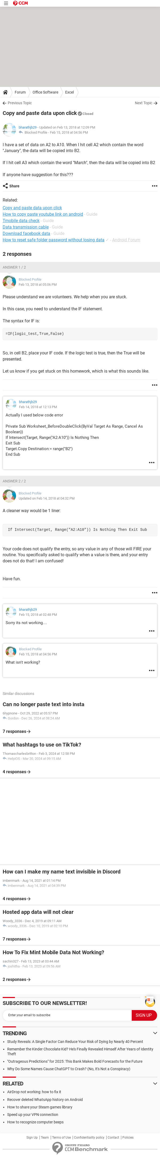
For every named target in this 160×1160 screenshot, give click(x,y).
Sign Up (32, 1137)
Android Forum (126, 239)
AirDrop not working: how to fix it (34, 1092)
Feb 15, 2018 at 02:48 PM (38, 615)
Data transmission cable (26, 227)
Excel (69, 92)
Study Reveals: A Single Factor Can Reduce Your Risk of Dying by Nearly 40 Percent (75, 1041)
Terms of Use (61, 1137)
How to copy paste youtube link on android (43, 214)
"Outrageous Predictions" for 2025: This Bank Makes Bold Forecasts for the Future (74, 1061)
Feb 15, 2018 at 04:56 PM (69, 132)
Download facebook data (26, 233)
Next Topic (143, 103)
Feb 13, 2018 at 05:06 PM (38, 285)
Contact (113, 1137)
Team (45, 1137)
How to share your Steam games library (39, 1107)
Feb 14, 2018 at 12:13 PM (38, 407)
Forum (20, 92)
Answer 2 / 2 (14, 481)
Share (14, 186)
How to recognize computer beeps (35, 1122)
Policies (128, 1137)
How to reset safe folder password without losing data (53, 239)
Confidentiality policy (89, 1137)
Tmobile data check (21, 220)
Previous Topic (20, 103)
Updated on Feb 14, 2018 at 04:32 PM (47, 498)
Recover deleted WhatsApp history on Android (45, 1099)
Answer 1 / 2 (14, 267)
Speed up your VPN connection (32, 1114)
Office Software (45, 92)
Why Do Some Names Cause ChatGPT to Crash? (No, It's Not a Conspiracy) (68, 1069)
